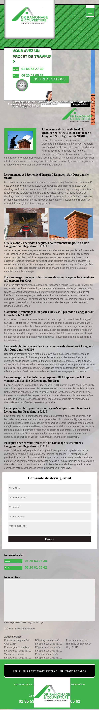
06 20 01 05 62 (36, 567)
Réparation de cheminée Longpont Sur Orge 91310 (48, 649)
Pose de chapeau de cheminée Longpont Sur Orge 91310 (78, 644)
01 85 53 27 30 (36, 561)
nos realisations (49, 79)
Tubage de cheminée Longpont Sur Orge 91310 (17, 656)
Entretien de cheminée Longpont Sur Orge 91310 (48, 656)
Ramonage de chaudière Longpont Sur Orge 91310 (17, 649)
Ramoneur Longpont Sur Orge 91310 (17, 642)
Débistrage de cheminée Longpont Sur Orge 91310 (48, 642)
